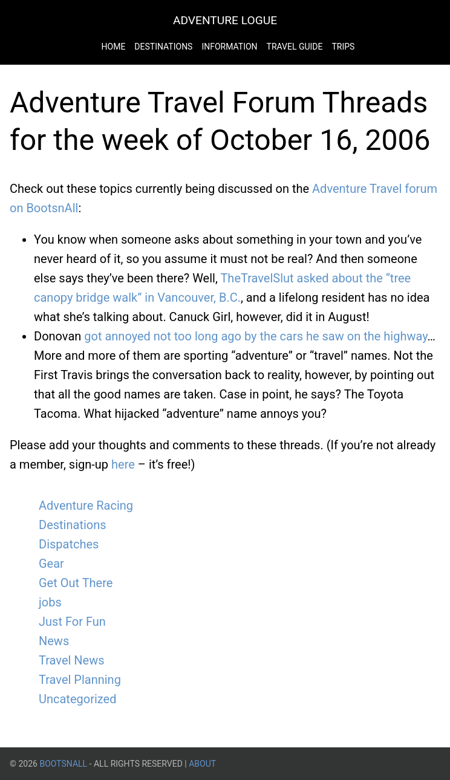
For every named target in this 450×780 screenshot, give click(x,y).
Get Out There (75, 583)
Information (229, 46)
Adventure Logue (225, 20)
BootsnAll (63, 764)
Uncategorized (77, 699)
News (54, 641)
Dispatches (69, 544)
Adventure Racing (86, 505)
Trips (342, 46)
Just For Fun (72, 621)
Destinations (163, 46)
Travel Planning (80, 679)
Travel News (72, 660)
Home (114, 46)
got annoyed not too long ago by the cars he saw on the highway (255, 336)
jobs (50, 602)
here (123, 464)
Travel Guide (295, 46)
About (202, 764)
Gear (51, 563)
